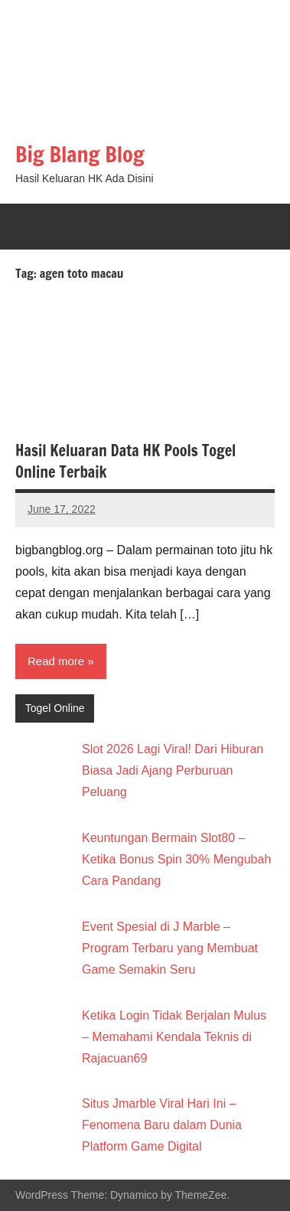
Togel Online (55, 708)
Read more (56, 661)
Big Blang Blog (80, 154)
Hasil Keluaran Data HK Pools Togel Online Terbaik (125, 461)
